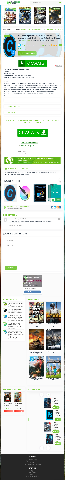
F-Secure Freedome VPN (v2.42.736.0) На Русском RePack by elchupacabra (15, 320)
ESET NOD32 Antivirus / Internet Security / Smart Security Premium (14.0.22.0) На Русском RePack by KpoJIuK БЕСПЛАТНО (16, 337)
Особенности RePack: (14, 106)
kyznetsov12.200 (26, 40)
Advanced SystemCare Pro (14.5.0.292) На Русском (15, 313)
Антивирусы (32, 45)
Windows (32, 477)
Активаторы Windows (32, 479)
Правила (32, 465)
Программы (25, 45)
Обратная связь (32, 462)
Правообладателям (32, 463)
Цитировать (12, 225)
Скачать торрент (29, 53)
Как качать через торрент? (32, 467)
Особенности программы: (15, 100)
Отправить (11, 270)
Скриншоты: (11, 112)
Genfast (11, 219)
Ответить (19, 225)
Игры (32, 473)
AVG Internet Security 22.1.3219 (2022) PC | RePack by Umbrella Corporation (15, 327)
